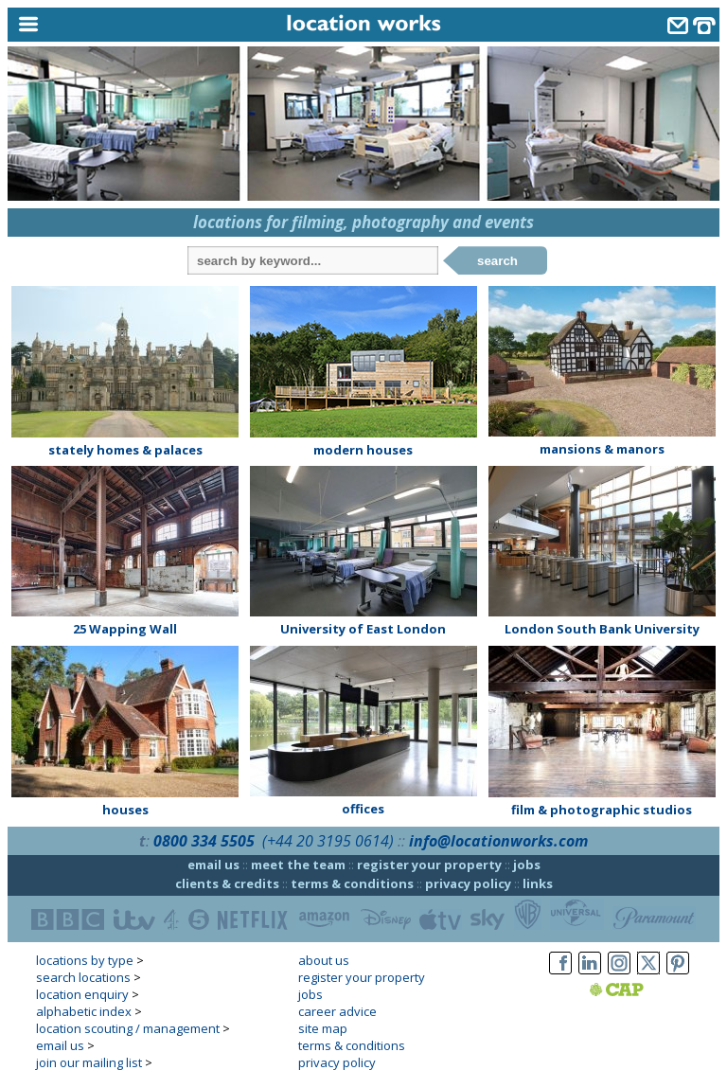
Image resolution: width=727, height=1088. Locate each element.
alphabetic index (84, 1011)
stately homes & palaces (125, 449)
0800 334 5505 (204, 840)
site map (322, 1028)
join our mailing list (89, 1062)
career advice (337, 1011)
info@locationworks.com (498, 840)
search (497, 261)
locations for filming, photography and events (363, 222)
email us (213, 864)
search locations (83, 977)
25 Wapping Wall (125, 628)
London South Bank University (602, 628)
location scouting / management (128, 1028)
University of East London (363, 628)
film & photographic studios (601, 809)
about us (323, 960)
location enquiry (82, 994)
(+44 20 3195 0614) (328, 840)
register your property (429, 864)
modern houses (363, 449)
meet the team (298, 864)
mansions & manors (602, 448)
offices (363, 808)
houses (125, 809)
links (538, 883)
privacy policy (468, 883)
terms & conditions (352, 883)
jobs (527, 864)
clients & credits (227, 883)
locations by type (84, 960)
